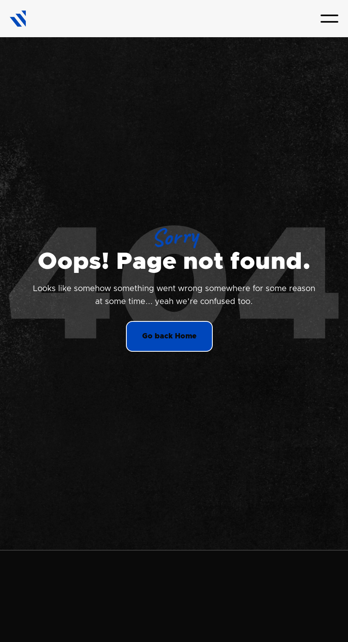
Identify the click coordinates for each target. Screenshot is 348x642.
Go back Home (169, 336)
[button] (329, 18)
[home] (18, 19)
